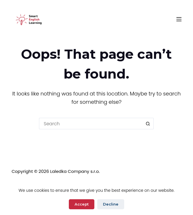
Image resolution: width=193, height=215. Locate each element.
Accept (82, 204)
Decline (110, 204)
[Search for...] (90, 123)
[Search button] (148, 123)
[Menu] (179, 19)
